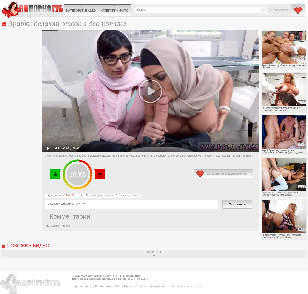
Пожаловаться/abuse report (186, 286)
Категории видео (81, 10)
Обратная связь (81, 286)
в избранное (223, 173)
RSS (117, 286)
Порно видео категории (100, 195)
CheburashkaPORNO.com (33, 9)
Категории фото (114, 10)
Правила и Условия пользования (144, 286)
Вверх (300, 277)
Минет (134, 195)
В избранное (279, 9)
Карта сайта (103, 286)
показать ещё (154, 252)
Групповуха (122, 195)
